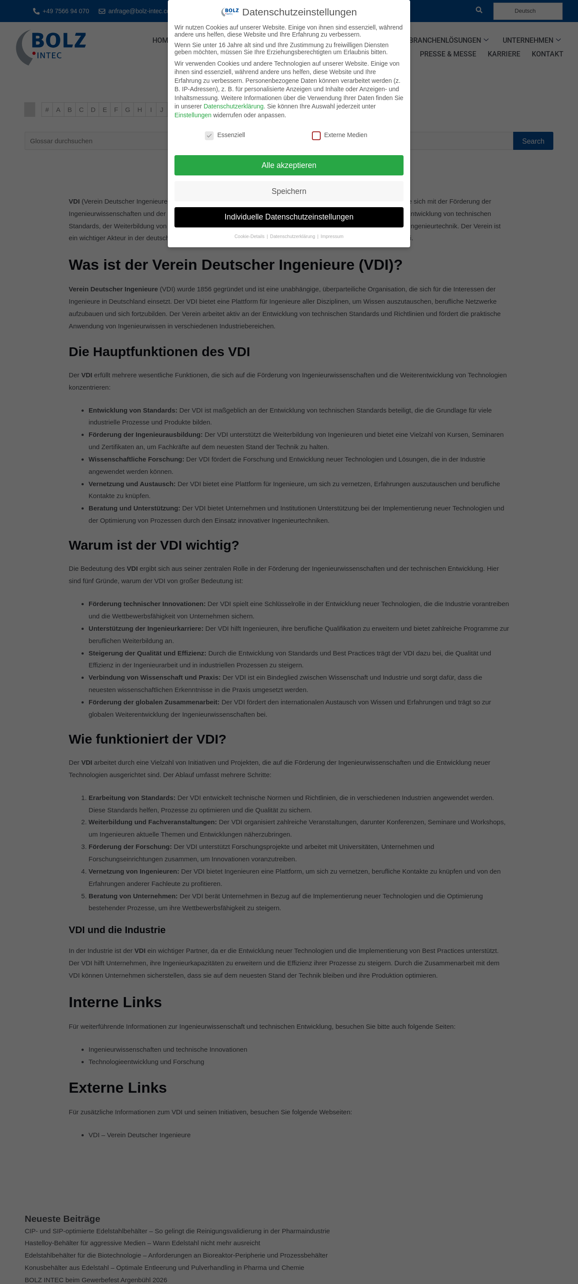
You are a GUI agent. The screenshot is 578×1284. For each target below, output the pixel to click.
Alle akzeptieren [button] (289, 165)
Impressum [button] (332, 236)
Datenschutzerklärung (233, 106)
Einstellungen (192, 115)
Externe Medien (339, 134)
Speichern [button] (289, 191)
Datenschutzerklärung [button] (293, 236)
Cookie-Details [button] (250, 236)
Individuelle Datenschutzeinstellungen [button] (289, 216)
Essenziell (225, 134)
